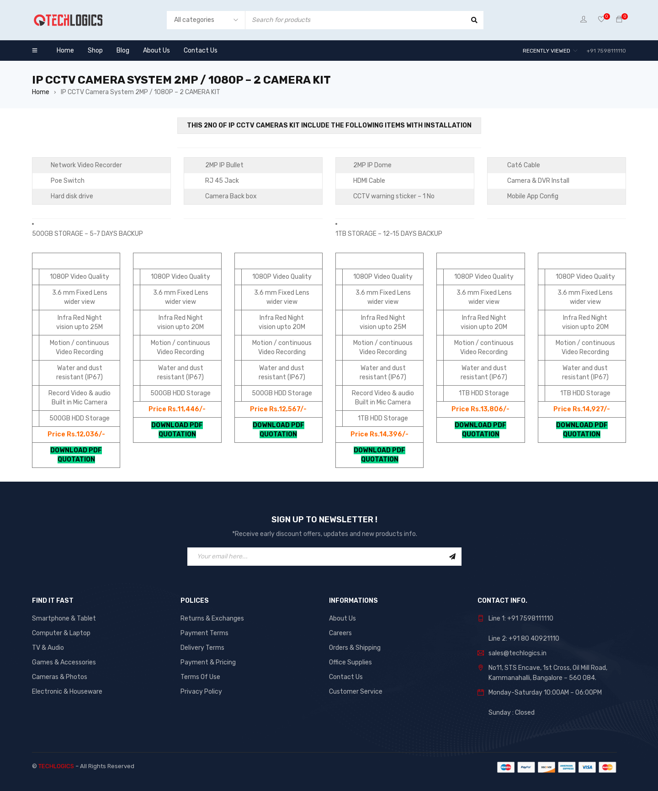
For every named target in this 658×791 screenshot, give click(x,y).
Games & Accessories (64, 662)
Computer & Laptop (61, 633)
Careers (340, 633)
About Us (342, 618)
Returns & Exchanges (212, 618)
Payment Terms (204, 633)
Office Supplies (350, 662)
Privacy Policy (201, 691)
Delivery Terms (202, 648)
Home (40, 92)
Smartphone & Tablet (64, 618)
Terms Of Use (200, 677)
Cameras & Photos (59, 677)
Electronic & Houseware (67, 691)
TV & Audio (48, 648)
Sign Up (452, 556)
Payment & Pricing (208, 662)
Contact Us (346, 677)
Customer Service (355, 691)
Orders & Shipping (355, 648)
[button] (177, 229)
